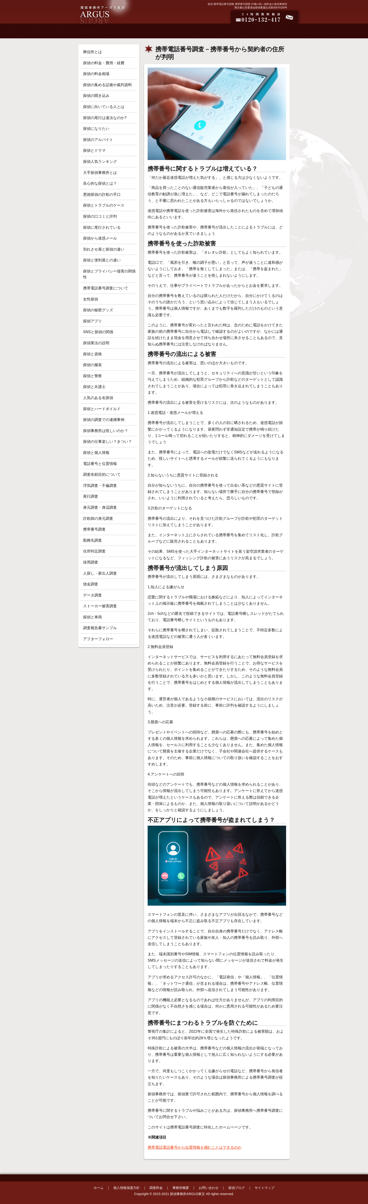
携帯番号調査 (94, 529)
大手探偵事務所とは (100, 173)
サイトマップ (264, 1188)
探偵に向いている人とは (103, 107)
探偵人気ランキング (100, 162)
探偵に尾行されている (102, 227)
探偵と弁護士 (94, 387)
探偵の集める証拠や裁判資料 (107, 85)
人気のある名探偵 (98, 398)
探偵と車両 (92, 617)
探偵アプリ (92, 321)
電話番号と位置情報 (100, 464)
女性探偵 (90, 299)
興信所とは (92, 52)
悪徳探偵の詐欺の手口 (102, 194)
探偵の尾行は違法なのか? (104, 118)
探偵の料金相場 (96, 74)
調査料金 (156, 1188)
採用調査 (90, 562)
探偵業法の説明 (96, 343)
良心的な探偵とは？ (100, 183)
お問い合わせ (208, 1188)
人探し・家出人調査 (100, 573)
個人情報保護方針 (126, 1188)
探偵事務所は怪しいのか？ (105, 431)
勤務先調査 (92, 540)
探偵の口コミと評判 (100, 216)
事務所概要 (180, 1188)
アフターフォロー (98, 639)
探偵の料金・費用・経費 (103, 63)
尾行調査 (90, 496)
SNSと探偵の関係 (98, 332)
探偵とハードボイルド (102, 409)
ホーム (99, 1188)
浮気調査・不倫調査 (100, 486)
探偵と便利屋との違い (102, 260)
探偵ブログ (236, 1188)
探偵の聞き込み (96, 96)
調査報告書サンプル (100, 628)
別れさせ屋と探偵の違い (103, 249)
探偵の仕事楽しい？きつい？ (107, 442)
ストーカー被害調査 (100, 606)
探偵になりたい (96, 129)
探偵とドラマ (94, 150)
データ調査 (92, 595)
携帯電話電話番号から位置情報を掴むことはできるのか (195, 1147)
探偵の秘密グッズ (98, 310)
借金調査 (90, 584)
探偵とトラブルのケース (103, 205)
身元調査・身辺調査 (100, 507)
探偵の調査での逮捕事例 (103, 420)
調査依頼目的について (102, 474)
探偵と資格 (92, 354)
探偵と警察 (92, 376)
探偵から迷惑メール (100, 238)
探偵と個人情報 (96, 453)
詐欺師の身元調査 (98, 518)
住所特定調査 (94, 551)
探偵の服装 (92, 365)
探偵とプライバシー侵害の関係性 (109, 274)
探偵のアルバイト (98, 140)
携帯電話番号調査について (105, 288)
